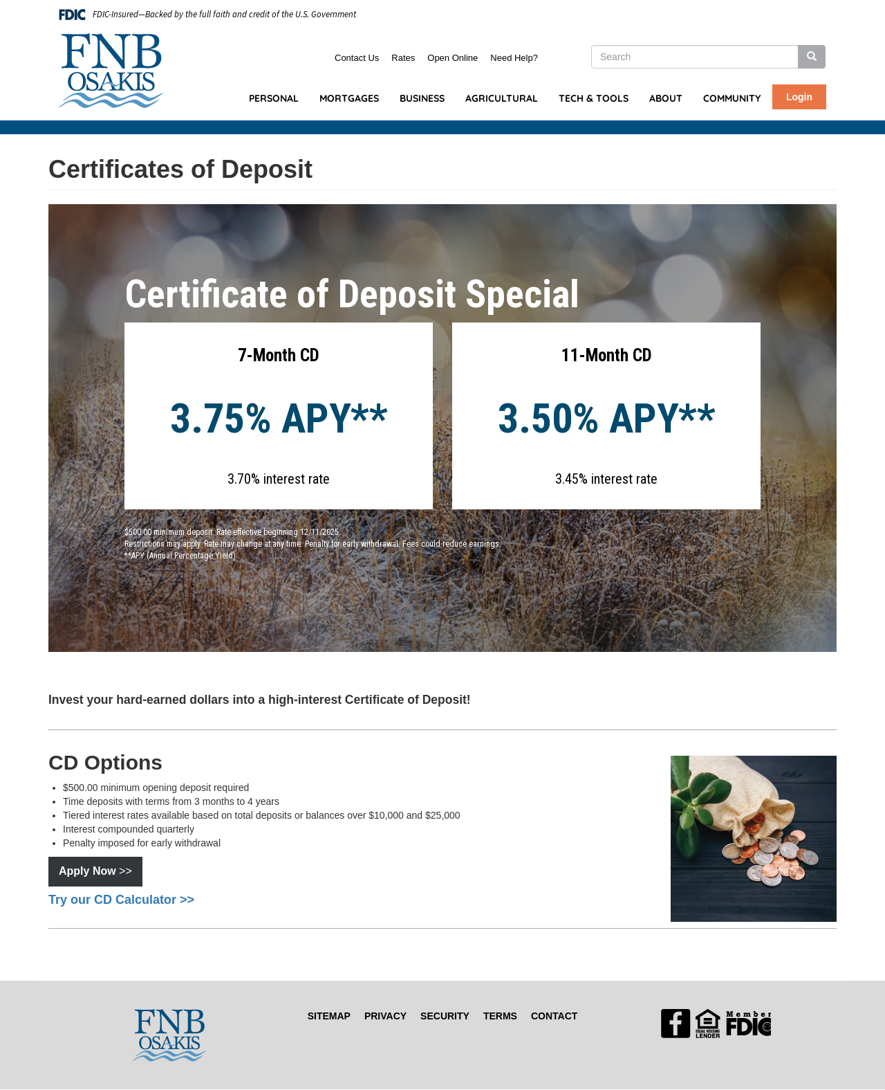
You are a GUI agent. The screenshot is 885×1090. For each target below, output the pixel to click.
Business (422, 98)
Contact (554, 1015)
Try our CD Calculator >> (121, 900)
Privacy (385, 1015)
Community (732, 98)
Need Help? (514, 58)
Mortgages (349, 98)
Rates (403, 58)
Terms (500, 1015)
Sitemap (329, 1015)
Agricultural (501, 98)
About (665, 98)
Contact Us (357, 58)
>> (95, 871)
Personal (274, 98)
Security (444, 1015)
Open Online (452, 58)
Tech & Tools (593, 98)
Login (799, 96)
